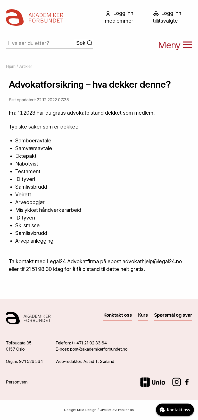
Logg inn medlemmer (119, 17)
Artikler (25, 66)
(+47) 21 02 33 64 (89, 342)
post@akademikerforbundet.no (99, 349)
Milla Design (86, 410)
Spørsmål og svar (173, 315)
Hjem (10, 66)
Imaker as (126, 410)
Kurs (143, 315)
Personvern (17, 382)
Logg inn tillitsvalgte (167, 17)
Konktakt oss (117, 315)
